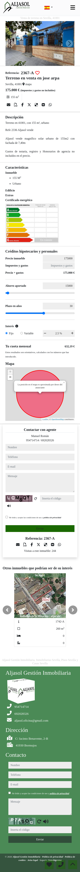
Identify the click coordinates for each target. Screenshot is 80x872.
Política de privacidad (53, 856)
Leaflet (45, 419)
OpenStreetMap (57, 419)
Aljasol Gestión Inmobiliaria (27, 856)
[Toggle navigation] (72, 7)
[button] (7, 609)
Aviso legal (32, 860)
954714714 (32, 440)
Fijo (11, 333)
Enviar (40, 528)
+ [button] (10, 372)
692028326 (47, 440)
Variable (28, 333)
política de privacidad (52, 517)
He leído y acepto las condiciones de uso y (35, 517)
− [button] (10, 377)
